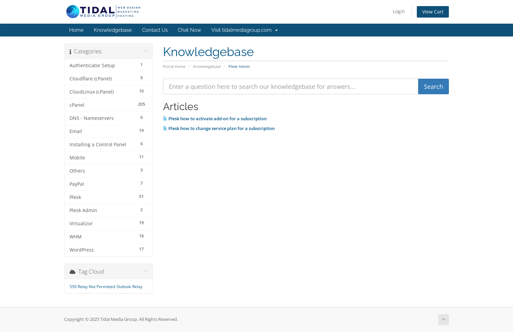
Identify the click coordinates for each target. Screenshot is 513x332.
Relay (137, 286)
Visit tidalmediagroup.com (244, 30)
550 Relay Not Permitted (92, 286)
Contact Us (155, 30)
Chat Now (189, 30)
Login (399, 11)
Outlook (123, 286)
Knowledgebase (113, 30)
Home (76, 30)
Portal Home (174, 66)
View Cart (432, 11)
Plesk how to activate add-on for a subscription (215, 119)
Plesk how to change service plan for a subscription (219, 128)
